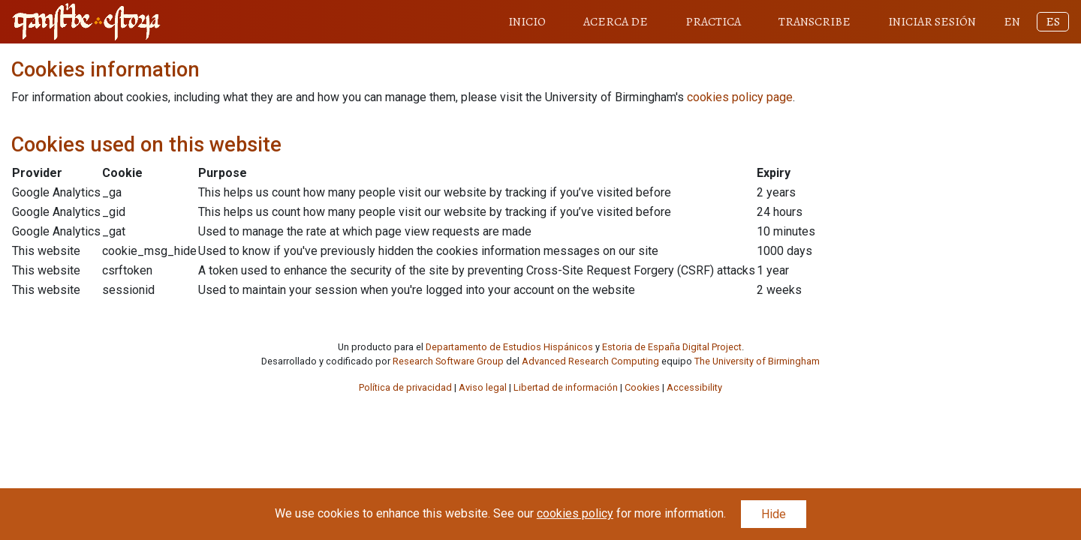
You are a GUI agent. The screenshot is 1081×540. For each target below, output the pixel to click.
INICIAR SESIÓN (932, 22)
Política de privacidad (405, 387)
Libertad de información (565, 387)
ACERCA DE (615, 22)
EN (1012, 22)
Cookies (642, 387)
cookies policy (575, 513)
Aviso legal (483, 387)
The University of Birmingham (757, 361)
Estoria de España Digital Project (672, 346)
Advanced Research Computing (590, 361)
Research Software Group (448, 361)
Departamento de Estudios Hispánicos (509, 346)
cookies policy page (740, 97)
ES (1053, 22)
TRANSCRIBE (814, 22)
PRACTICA (713, 22)
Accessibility (694, 387)
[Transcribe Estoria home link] (86, 21)
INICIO (527, 22)
